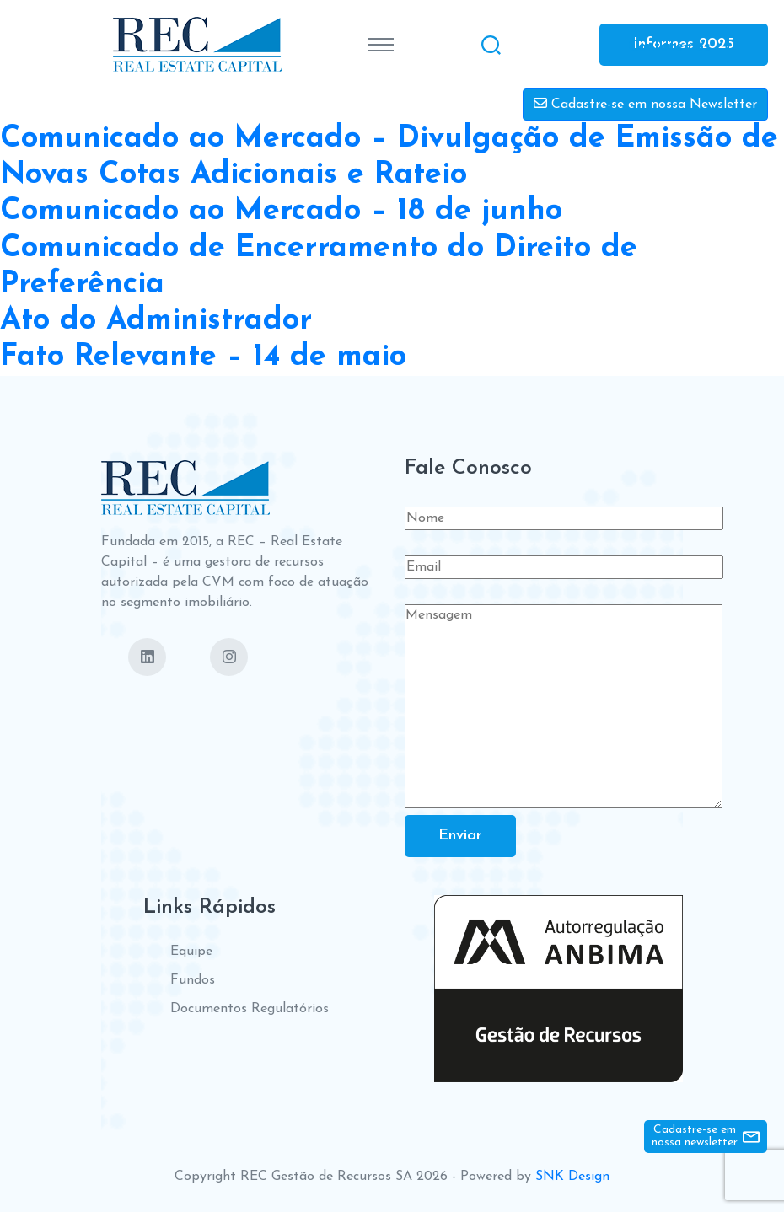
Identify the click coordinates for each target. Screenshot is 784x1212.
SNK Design (572, 1176)
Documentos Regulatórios (249, 1009)
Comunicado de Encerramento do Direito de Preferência (318, 266)
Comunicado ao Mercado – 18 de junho (281, 211)
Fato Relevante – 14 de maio (203, 357)
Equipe (191, 951)
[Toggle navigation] (381, 44)
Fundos (192, 980)
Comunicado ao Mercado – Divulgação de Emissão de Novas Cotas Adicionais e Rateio (389, 157)
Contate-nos (669, 46)
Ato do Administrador (156, 321)
